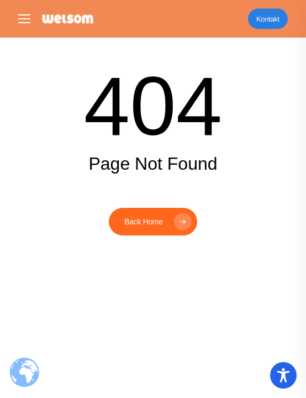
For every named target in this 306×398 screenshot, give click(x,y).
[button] (24, 19)
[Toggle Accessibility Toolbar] (283, 375)
